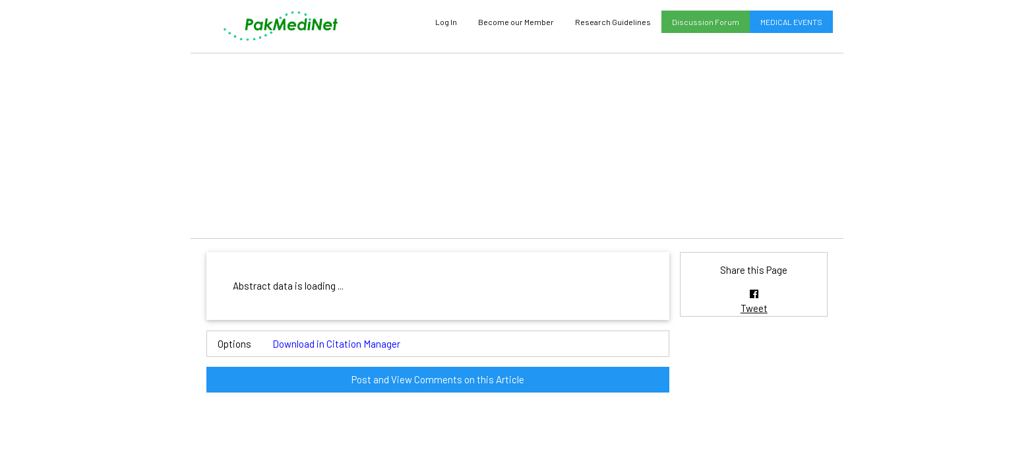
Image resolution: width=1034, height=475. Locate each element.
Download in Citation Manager (336, 344)
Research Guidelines (613, 21)
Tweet (754, 308)
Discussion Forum (705, 21)
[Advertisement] (517, 145)
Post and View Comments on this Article (437, 379)
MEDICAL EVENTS (791, 21)
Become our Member (516, 21)
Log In (446, 21)
